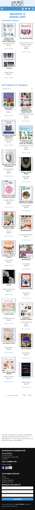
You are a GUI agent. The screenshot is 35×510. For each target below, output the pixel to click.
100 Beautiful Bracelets (9, 108)
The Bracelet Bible (26, 38)
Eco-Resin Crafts (9, 343)
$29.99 (26, 118)
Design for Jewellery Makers (26, 318)
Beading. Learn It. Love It (9, 256)
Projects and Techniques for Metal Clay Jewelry (8, 40)
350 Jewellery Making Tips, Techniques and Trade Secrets (26, 110)
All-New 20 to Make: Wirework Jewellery (26, 202)
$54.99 (9, 45)
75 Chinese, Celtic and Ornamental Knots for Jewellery (26, 142)
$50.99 (9, 142)
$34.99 (9, 378)
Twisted (9, 68)
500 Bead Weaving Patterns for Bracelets (8, 136)
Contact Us (5, 478)
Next (30, 395)
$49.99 (26, 178)
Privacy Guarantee (8, 480)
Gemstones (26, 378)
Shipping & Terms (7, 482)
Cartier (8, 285)
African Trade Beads (26, 173)
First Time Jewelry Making (8, 372)
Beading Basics (26, 230)
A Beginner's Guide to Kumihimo (9, 165)
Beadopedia (26, 259)
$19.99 (26, 149)
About (4, 476)
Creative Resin (9, 314)
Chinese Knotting (26, 288)
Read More (8, 48)
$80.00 (8, 291)
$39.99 (26, 48)
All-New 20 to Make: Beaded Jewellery (9, 196)
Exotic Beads (26, 348)
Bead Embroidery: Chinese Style (9, 227)
